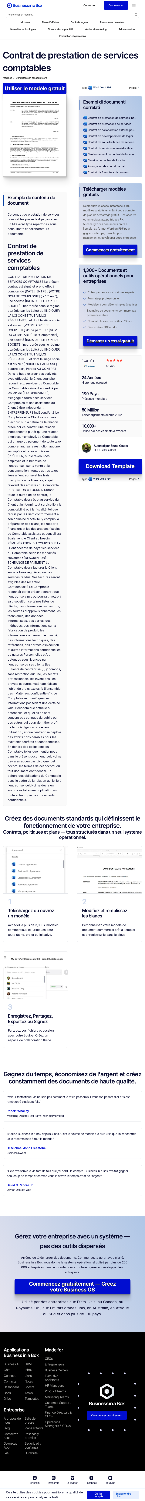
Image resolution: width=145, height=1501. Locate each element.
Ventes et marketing (96, 29)
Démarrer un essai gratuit (110, 340)
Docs (7, 1393)
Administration (127, 29)
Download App (11, 1445)
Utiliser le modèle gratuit (35, 88)
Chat (7, 1370)
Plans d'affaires (50, 22)
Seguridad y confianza (33, 1445)
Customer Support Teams (58, 1404)
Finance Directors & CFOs (58, 1414)
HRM (28, 1364)
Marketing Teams (57, 1397)
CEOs (49, 1359)
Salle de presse (30, 1420)
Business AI (11, 1364)
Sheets (29, 1387)
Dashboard (11, 1387)
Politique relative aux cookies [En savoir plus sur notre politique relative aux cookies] (121, 1493)
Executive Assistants (52, 1378)
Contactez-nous (11, 1436)
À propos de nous (12, 1420)
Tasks (29, 1393)
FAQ (6, 1453)
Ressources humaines (112, 22)
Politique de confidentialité (79, 1493)
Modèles (25, 22)
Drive (7, 1398)
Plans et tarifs (34, 1428)
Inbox (28, 1370)
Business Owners (57, 1370)
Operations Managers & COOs (58, 1424)
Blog (7, 1428)
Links (28, 1376)
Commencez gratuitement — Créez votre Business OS (72, 1286)
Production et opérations (72, 35)
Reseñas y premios (32, 1436)
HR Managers (54, 1385)
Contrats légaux (79, 22)
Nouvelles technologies (23, 29)
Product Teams (55, 1391)
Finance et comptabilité (60, 29)
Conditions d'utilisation (44, 1493)
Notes (29, 1381)
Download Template (110, 466)
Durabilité (31, 1453)
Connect (9, 1376)
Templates (32, 1398)
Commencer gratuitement (110, 249)
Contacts (10, 1381)
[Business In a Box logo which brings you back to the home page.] (24, 5)
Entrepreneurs (55, 1364)
